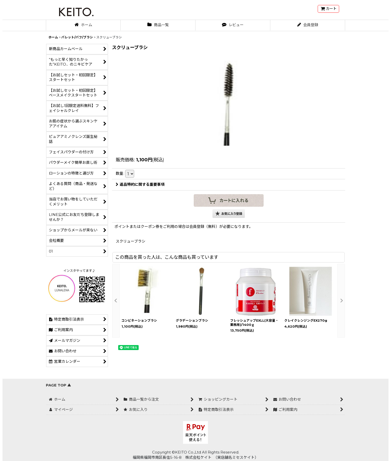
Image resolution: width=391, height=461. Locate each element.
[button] (228, 213)
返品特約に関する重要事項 (140, 184)
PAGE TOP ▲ (58, 385)
